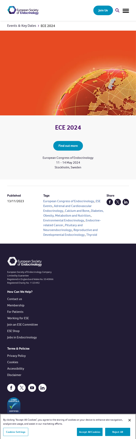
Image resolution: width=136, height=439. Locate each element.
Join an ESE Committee (22, 324)
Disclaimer (14, 375)
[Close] (129, 421)
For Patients (15, 312)
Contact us (14, 299)
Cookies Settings (15, 433)
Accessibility (15, 368)
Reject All (117, 433)
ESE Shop (13, 331)
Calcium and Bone (77, 211)
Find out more (68, 146)
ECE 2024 (48, 25)
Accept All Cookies (89, 433)
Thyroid (91, 235)
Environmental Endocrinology (63, 220)
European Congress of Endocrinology (68, 201)
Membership (15, 305)
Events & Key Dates (21, 25)
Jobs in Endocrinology (22, 337)
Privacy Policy (16, 356)
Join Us (103, 10)
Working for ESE (18, 318)
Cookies (12, 362)
